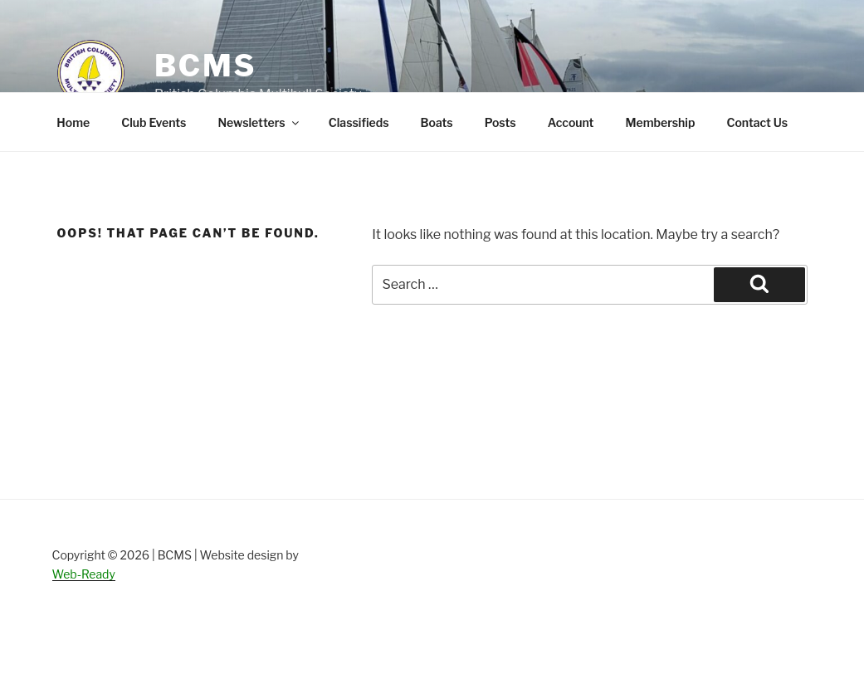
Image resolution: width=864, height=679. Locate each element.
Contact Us (757, 122)
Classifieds (359, 122)
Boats (436, 122)
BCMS (205, 65)
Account (571, 122)
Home (73, 122)
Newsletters (258, 122)
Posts (500, 122)
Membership (660, 122)
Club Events (153, 122)
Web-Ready (83, 574)
